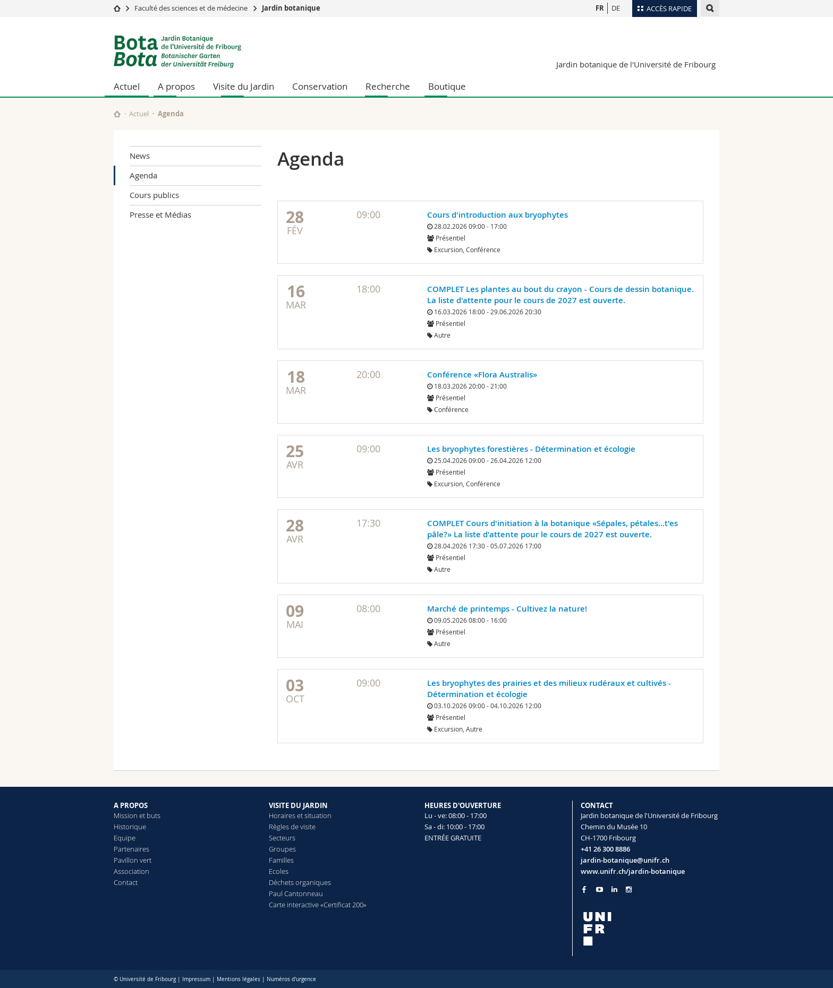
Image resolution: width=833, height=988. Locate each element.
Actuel (127, 86)
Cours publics (154, 195)
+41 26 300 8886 (605, 849)
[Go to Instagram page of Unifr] (629, 889)
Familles (281, 860)
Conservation (319, 86)
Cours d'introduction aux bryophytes (497, 214)
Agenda (143, 175)
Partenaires (131, 849)
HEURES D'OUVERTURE (462, 805)
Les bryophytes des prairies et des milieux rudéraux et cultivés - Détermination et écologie (549, 688)
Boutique (447, 86)
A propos (176, 86)
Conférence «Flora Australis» (482, 374)
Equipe (124, 838)
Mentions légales (238, 979)
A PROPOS (131, 805)
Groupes (282, 849)
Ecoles (278, 871)
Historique (130, 826)
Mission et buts (137, 815)
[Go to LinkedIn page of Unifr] (614, 889)
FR (600, 8)
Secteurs (282, 838)
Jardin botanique (291, 8)
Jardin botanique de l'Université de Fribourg (636, 64)
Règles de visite (292, 826)
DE (615, 8)
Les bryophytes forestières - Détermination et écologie (531, 448)
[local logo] (650, 929)
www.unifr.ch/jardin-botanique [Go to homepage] (633, 871)
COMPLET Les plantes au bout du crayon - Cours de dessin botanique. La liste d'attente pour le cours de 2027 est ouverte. (560, 294)
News (140, 155)
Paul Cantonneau (296, 893)
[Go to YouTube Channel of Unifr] (599, 889)
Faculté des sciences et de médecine (191, 8)
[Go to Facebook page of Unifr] (584, 889)
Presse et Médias (160, 214)
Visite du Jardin (243, 86)
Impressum (196, 979)
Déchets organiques (300, 882)
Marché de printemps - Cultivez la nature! (507, 608)
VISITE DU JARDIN (298, 805)
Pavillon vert (132, 860)
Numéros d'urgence (291, 979)
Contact (126, 882)
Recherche (388, 86)
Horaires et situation (300, 815)
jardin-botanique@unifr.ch (625, 860)
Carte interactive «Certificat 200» (318, 904)
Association (131, 871)
